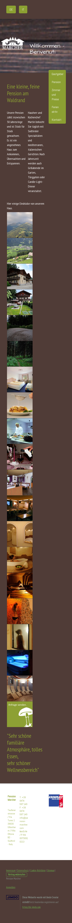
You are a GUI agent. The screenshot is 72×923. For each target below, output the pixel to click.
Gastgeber (57, 74)
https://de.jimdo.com (31, 907)
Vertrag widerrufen (16, 874)
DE (11, 9)
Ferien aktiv (55, 109)
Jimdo (12, 897)
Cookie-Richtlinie (38, 870)
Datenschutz (23, 870)
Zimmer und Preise (56, 94)
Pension (56, 82)
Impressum (11, 870)
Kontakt (56, 120)
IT (23, 9)
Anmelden (10, 887)
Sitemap (50, 870)
